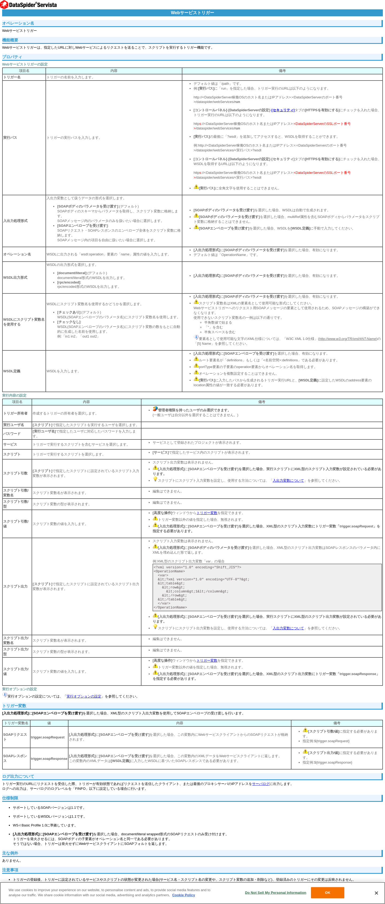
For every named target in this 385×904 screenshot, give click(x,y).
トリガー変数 (207, 513)
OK (327, 893)
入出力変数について (288, 480)
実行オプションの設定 (84, 696)
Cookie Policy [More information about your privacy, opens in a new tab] (183, 895)
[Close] (376, 893)
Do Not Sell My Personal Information (275, 893)
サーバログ (261, 784)
